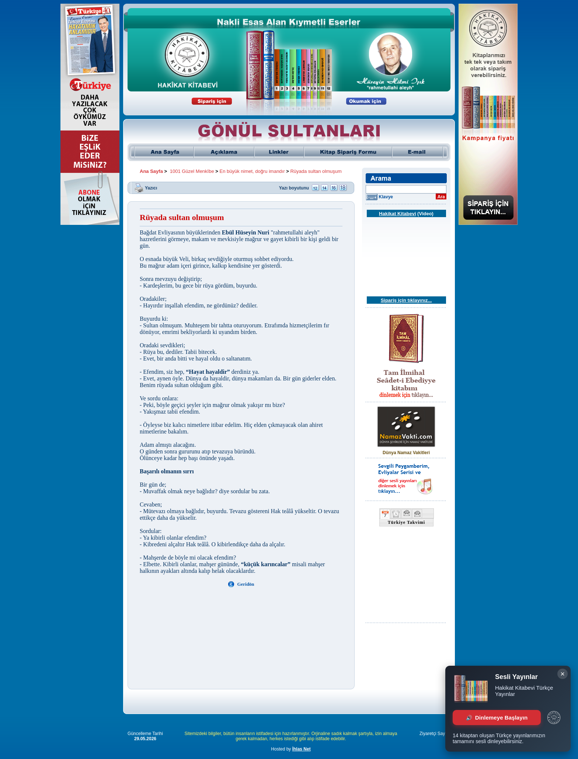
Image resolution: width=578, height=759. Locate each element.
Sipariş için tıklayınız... (406, 300)
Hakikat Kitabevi (397, 213)
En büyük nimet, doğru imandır (252, 171)
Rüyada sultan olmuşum (315, 171)
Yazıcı (151, 187)
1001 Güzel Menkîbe (192, 171)
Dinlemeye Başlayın (496, 717)
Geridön (245, 584)
